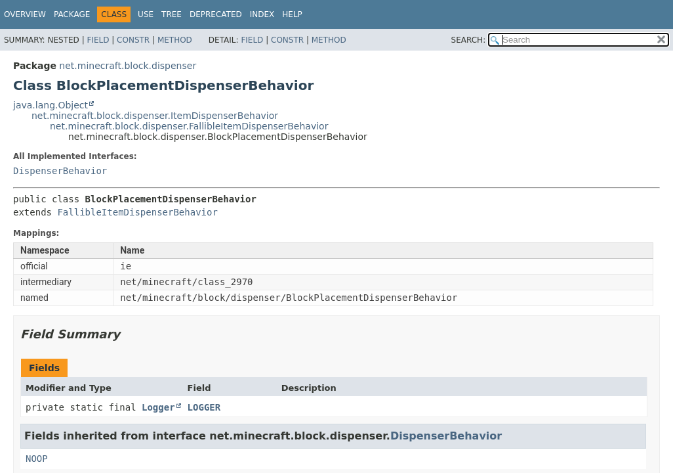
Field (98, 40)
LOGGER (204, 407)
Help (292, 14)
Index (262, 14)
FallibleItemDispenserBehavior (137, 212)
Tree (171, 14)
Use (145, 14)
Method (174, 40)
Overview (25, 14)
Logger (158, 407)
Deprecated (216, 14)
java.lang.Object (50, 105)
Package (72, 14)
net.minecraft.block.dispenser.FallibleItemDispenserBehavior (189, 126)
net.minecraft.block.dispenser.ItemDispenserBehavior (154, 115)
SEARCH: (468, 40)
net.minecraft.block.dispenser (127, 65)
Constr (133, 40)
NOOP (37, 458)
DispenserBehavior (60, 171)
